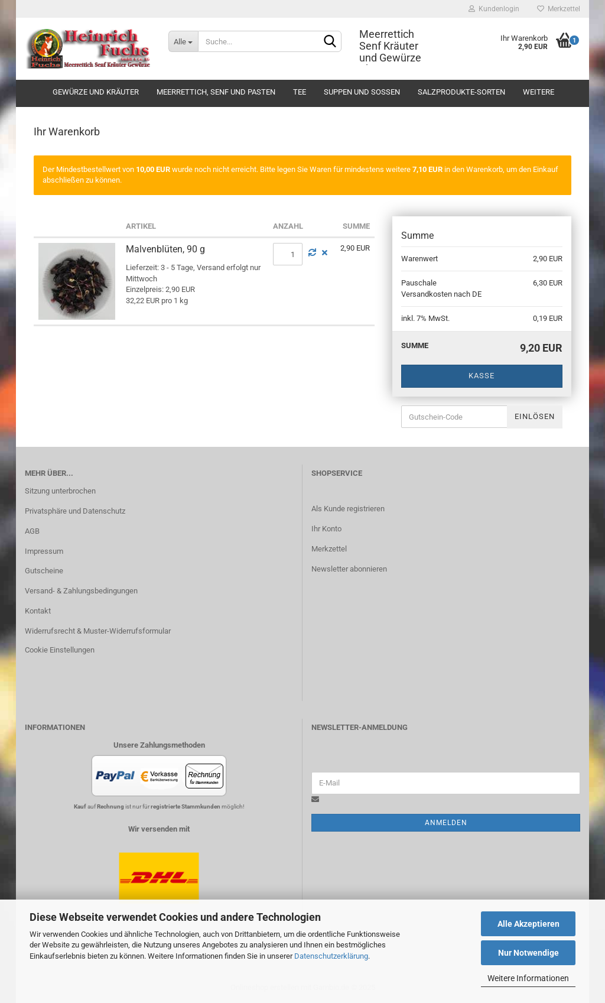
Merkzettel (558, 9)
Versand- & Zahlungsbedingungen (81, 590)
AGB (32, 531)
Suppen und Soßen (362, 91)
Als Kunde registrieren (348, 508)
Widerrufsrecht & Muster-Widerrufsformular (98, 631)
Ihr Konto (326, 528)
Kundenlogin (494, 9)
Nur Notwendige (528, 952)
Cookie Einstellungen (60, 649)
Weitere (538, 91)
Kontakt (38, 610)
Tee (299, 91)
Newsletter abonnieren (349, 568)
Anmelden (446, 823)
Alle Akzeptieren (528, 924)
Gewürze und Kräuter (96, 91)
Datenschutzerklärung (331, 956)
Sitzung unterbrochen (60, 490)
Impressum (44, 551)
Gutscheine (44, 570)
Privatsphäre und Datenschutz (75, 511)
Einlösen (535, 416)
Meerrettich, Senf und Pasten (216, 91)
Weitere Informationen (528, 978)
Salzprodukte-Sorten (461, 91)
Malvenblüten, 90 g (165, 249)
